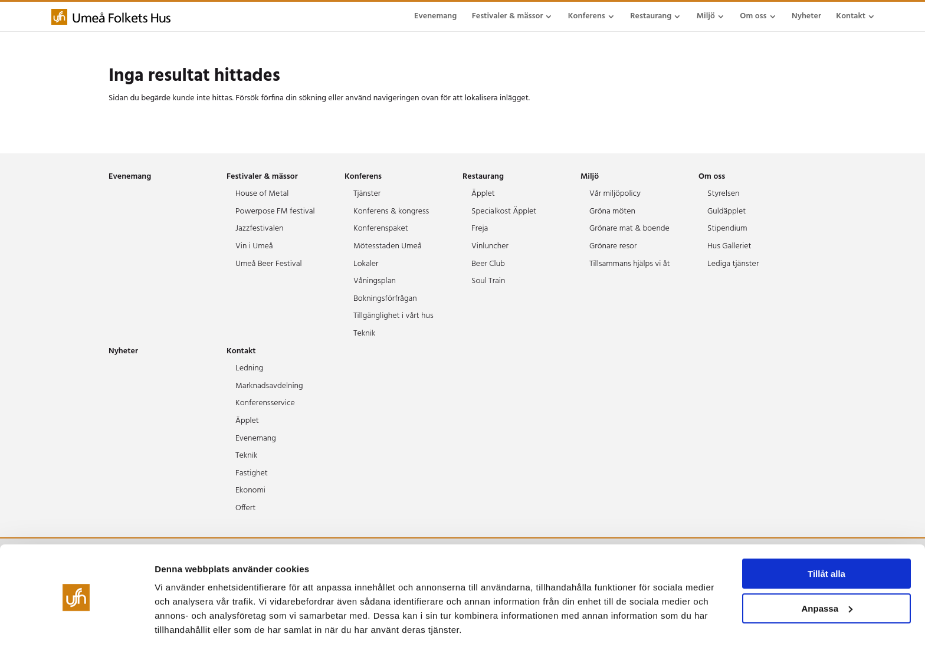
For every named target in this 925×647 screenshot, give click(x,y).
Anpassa (826, 569)
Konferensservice (265, 403)
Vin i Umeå (254, 246)
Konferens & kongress (391, 211)
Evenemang (435, 16)
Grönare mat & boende (629, 228)
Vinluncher (490, 246)
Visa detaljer (181, 624)
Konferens (586, 16)
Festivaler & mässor (507, 16)
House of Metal (261, 194)
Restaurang (650, 16)
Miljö (706, 16)
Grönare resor (613, 246)
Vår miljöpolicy (615, 194)
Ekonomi (250, 490)
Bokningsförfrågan (385, 299)
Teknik (364, 333)
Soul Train (488, 281)
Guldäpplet (726, 211)
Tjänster (367, 194)
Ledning (249, 368)
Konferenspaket (380, 228)
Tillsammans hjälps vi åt (629, 264)
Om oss (753, 16)
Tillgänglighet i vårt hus (393, 316)
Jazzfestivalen (259, 228)
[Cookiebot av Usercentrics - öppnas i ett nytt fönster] (76, 624)
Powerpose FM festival (275, 211)
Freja (479, 228)
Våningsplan (374, 281)
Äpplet (483, 194)
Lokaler (366, 264)
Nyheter (806, 16)
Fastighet (251, 473)
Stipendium (727, 228)
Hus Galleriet (729, 246)
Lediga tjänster (733, 264)
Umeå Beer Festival (268, 264)
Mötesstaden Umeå (387, 246)
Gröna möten (612, 211)
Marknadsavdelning (269, 386)
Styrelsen (723, 194)
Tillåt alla (826, 535)
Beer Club (488, 264)
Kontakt (850, 16)
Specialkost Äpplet (503, 211)
